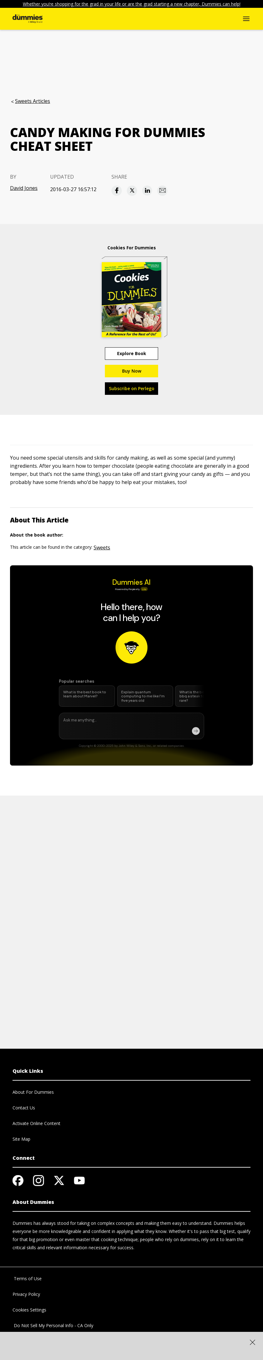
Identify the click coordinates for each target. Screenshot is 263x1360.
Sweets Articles (32, 101)
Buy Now (131, 371)
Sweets (102, 547)
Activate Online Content (36, 1123)
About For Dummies (33, 1092)
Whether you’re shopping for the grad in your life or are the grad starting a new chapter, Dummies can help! (131, 4)
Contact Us (24, 1108)
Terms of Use (27, 1278)
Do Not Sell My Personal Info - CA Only (53, 1325)
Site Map (21, 1139)
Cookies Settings (29, 1310)
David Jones (24, 188)
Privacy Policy (26, 1294)
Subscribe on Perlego (131, 388)
